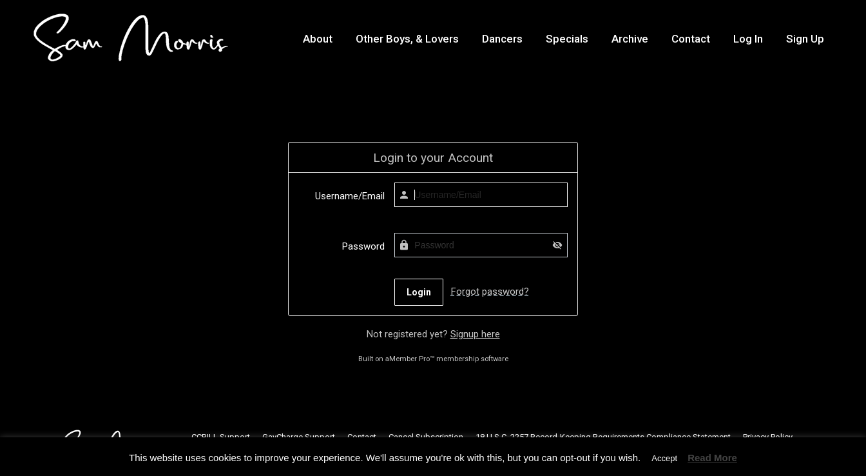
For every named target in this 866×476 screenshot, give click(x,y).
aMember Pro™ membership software (446, 359)
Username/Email (350, 196)
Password (363, 246)
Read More (712, 457)
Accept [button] (664, 458)
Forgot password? (490, 291)
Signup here (475, 334)
